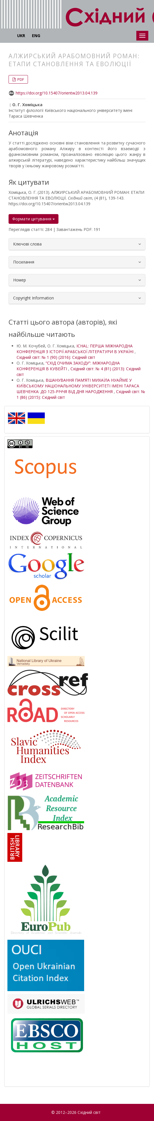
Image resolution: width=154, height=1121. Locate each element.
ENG (36, 35)
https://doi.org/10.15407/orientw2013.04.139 (57, 93)
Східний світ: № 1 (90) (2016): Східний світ (56, 357)
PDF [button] (20, 79)
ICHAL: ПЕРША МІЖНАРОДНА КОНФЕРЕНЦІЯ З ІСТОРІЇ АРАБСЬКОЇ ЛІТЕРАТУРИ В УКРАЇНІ (76, 348)
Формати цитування (33, 219)
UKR (21, 35)
